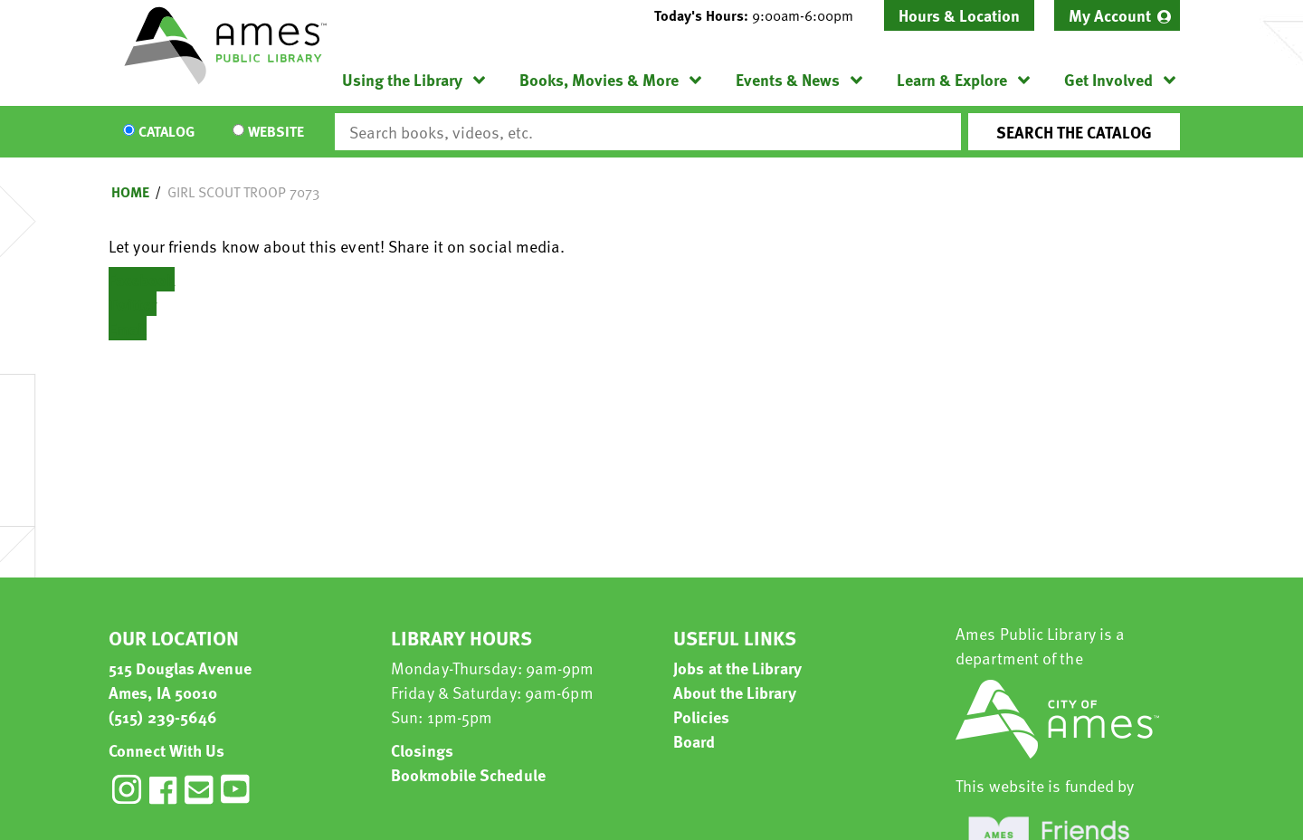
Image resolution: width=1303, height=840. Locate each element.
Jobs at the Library (737, 667)
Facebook (142, 279)
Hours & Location (959, 15)
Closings (422, 750)
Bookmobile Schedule (468, 774)
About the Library (734, 692)
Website (276, 132)
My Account (1110, 15)
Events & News (788, 79)
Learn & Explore (952, 79)
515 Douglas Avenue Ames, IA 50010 (180, 679)
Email (128, 328)
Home (130, 192)
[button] (761, 15)
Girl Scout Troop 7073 (243, 192)
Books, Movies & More (599, 79)
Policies (701, 716)
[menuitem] (1117, 15)
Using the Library (402, 79)
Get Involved (1108, 79)
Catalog (166, 132)
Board (694, 741)
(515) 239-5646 (163, 716)
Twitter (133, 303)
